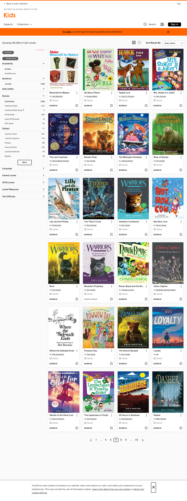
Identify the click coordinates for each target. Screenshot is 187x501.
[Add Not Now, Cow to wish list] (180, 235)
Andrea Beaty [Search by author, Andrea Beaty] (92, 96)
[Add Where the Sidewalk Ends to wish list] (76, 364)
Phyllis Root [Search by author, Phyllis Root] (56, 225)
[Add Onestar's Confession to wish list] (146, 235)
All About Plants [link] (92, 93)
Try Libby (66, 31)
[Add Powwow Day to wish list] (111, 364)
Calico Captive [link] (160, 286)
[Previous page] (91, 440)
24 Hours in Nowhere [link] (129, 415)
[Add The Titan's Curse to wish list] (111, 235)
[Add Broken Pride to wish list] (111, 170)
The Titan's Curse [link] (92, 222)
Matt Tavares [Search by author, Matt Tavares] (161, 419)
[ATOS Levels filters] (23, 182)
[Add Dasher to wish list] (180, 428)
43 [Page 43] (136, 439)
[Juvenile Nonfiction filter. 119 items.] (25, 151)
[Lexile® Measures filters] (23, 189)
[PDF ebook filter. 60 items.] (25, 123)
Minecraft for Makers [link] (59, 93)
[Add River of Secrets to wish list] (180, 170)
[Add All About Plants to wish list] (111, 106)
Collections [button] (24, 24)
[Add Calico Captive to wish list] (180, 299)
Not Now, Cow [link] (160, 222)
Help (179, 4)
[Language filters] (23, 168)
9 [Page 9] (126, 439)
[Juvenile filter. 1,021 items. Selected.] (25, 84)
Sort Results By (153, 43)
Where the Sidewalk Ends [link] (62, 351)
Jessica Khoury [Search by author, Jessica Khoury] (127, 161)
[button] (149, 25)
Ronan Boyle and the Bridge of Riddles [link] (132, 286)
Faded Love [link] (124, 93)
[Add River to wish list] (76, 299)
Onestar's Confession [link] (129, 222)
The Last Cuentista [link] (59, 157)
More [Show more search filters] (25, 162)
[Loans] (162, 25)
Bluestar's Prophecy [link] (93, 286)
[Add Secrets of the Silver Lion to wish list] (76, 428)
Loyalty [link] (157, 351)
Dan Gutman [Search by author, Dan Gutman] (161, 96)
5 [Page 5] (106, 439)
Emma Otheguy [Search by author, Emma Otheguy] (58, 419)
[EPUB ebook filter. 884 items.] (25, 114)
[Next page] (143, 440)
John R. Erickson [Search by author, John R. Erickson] (127, 96)
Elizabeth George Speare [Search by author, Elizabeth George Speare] (166, 290)
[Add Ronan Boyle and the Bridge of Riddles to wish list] (146, 299)
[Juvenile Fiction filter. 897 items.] (25, 134)
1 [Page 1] (96, 439)
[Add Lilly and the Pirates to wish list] (76, 235)
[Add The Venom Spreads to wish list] (146, 364)
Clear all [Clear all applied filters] (40, 50)
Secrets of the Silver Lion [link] (61, 415)
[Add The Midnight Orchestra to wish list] (146, 170)
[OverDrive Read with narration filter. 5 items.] (25, 110)
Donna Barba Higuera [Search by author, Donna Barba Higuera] (60, 161)
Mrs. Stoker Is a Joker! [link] (164, 93)
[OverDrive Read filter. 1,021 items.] (25, 105)
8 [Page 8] (121, 439)
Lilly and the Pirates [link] (59, 222)
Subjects (8, 24)
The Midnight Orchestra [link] (130, 157)
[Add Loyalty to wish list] (180, 364)
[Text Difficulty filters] (23, 196)
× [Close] (153, 487)
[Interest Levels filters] (23, 175)
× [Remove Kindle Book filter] (4, 58)
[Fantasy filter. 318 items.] (25, 143)
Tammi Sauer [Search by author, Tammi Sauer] (161, 225)
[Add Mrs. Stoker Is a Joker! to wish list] (180, 106)
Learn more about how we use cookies (111, 489)
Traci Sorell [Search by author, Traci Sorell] (91, 354)
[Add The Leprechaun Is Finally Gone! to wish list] (111, 428)
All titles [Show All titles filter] (8, 69)
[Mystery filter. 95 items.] (25, 156)
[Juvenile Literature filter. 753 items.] (25, 138)
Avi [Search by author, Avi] (157, 354)
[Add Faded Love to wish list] (146, 106)
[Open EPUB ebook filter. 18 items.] (25, 119)
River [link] (52, 286)
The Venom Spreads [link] (128, 351)
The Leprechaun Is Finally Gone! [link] (97, 415)
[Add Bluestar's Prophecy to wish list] (111, 299)
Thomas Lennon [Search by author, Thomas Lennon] (127, 290)
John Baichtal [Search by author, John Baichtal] (57, 96)
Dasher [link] (157, 415)
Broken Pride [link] (90, 157)
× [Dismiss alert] (168, 32)
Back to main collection (16, 4)
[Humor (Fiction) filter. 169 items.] (25, 147)
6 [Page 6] (111, 439)
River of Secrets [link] (161, 157)
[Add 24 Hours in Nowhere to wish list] (146, 428)
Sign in (174, 24)
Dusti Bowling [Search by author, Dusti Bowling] (126, 419)
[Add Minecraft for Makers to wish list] (76, 106)
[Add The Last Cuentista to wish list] (76, 170)
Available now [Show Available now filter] (10, 73)
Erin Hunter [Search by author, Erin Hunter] (91, 161)
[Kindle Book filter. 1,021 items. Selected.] (25, 101)
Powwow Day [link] (90, 351)
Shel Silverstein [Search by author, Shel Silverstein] (58, 354)
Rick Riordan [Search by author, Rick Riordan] (92, 225)
